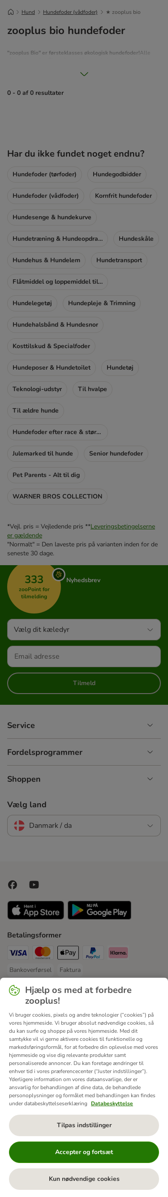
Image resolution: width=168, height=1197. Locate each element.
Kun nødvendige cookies (84, 1179)
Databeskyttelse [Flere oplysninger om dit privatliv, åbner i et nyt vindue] (112, 1103)
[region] (84, 1087)
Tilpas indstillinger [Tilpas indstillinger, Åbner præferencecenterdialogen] (84, 1125)
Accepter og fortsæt (84, 1152)
